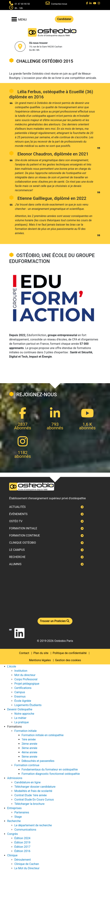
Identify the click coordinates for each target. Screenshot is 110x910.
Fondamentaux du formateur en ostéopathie (50, 769)
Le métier (20, 718)
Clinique (12, 855)
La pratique (21, 722)
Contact (24, 653)
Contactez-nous (59, 4)
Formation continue (24, 535)
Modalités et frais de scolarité (33, 791)
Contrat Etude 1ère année (30, 795)
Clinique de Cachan (26, 864)
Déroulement (22, 859)
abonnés (55, 427)
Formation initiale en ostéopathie (42, 735)
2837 (23, 424)
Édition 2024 (22, 838)
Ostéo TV (15, 521)
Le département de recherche (33, 825)
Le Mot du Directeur (27, 868)
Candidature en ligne (27, 782)
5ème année (29, 756)
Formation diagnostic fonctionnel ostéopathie (51, 773)
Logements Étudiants (28, 705)
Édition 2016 (22, 851)
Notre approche (24, 713)
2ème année (29, 743)
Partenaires (21, 812)
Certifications (22, 688)
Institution (20, 670)
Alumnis (15, 564)
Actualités (17, 507)
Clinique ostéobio (22, 542)
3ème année (29, 748)
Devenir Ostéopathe (19, 709)
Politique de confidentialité (70, 653)
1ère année (29, 739)
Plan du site (40, 653)
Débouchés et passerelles (38, 761)
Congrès (12, 834)
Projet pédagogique (26, 683)
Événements (18, 514)
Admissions (14, 778)
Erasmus (20, 696)
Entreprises (14, 808)
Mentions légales (40, 660)
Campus (19, 692)
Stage (18, 816)
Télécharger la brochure (29, 804)
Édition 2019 (22, 842)
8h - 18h (19, 8)
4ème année (29, 752)
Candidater (64, 19)
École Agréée (22, 700)
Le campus (17, 550)
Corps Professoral (25, 679)
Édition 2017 (22, 846)
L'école (11, 666)
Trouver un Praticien (55, 621)
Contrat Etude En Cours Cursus (34, 799)
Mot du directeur (24, 675)
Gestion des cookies (68, 660)
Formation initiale (23, 528)
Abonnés (22, 427)
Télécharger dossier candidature (34, 786)
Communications (25, 829)
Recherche (17, 557)
